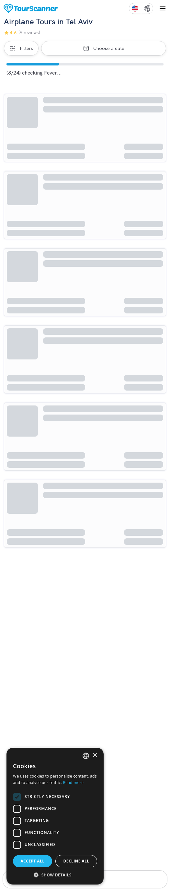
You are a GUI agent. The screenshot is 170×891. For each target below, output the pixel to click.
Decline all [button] (76, 861)
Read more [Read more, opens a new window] (73, 782)
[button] (55, 875)
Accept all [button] (33, 861)
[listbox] (86, 756)
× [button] (94, 755)
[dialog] (55, 816)
